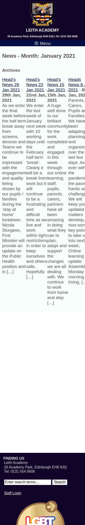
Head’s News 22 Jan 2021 (35, 84)
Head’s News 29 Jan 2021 (11, 84)
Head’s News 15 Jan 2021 (56, 84)
